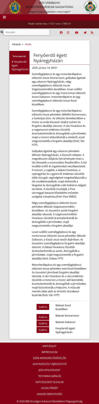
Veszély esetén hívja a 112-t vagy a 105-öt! (49, 23)
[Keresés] (27, 32)
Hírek (28, 44)
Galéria (43, 307)
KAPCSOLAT (49, 346)
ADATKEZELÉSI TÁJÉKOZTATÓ (50, 364)
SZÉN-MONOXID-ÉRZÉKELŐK (49, 358)
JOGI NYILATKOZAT (49, 370)
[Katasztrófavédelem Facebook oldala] (61, 33)
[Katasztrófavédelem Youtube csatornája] (77, 33)
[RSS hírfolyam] (92, 33)
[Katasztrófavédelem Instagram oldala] (68, 33)
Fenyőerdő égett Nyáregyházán (50, 57)
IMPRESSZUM (49, 352)
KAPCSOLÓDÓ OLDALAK (49, 382)
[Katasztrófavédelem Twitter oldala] (85, 33)
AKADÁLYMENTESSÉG (49, 394)
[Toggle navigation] (4, 17)
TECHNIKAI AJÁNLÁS (49, 376)
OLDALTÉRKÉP (49, 388)
